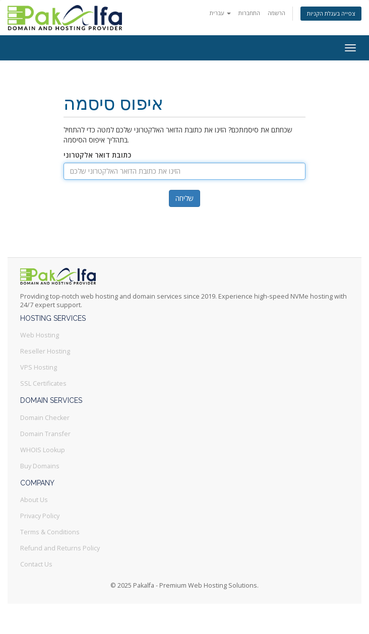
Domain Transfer (45, 434)
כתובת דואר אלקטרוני (97, 155)
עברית (220, 13)
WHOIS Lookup (42, 450)
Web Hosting (39, 335)
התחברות (249, 13)
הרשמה (276, 13)
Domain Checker (45, 417)
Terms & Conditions (50, 532)
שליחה (184, 198)
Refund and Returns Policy (60, 548)
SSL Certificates (43, 383)
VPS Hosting (38, 367)
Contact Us (36, 564)
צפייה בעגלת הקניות (331, 13)
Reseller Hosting (45, 351)
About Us (34, 500)
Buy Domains (39, 466)
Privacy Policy (39, 516)
